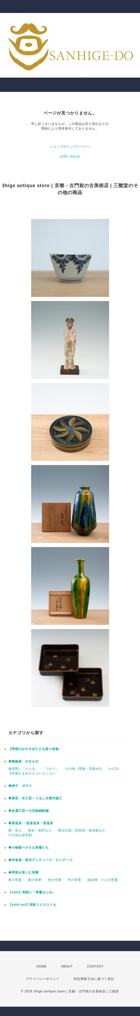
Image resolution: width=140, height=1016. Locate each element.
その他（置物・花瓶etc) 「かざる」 (93, 768)
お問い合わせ (70, 156)
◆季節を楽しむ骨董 (23, 872)
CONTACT (95, 966)
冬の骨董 (74, 880)
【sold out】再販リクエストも (32, 904)
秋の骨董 (55, 880)
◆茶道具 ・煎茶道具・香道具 (30, 823)
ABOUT (67, 966)
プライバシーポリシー (42, 979)
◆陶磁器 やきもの (23, 761)
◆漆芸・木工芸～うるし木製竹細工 (35, 798)
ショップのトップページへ (70, 146)
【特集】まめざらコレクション (32, 773)
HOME (41, 966)
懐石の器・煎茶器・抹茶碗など (81, 830)
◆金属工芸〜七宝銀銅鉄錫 (28, 811)
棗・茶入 (15, 830)
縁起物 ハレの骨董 (103, 880)
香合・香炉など (40, 830)
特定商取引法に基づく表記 (94, 979)
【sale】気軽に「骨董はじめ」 (32, 892)
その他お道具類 (20, 835)
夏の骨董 (35, 880)
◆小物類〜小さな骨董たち (28, 847)
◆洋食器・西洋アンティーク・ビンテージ (40, 860)
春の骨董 (15, 880)
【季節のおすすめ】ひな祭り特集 (33, 749)
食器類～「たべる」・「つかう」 (33, 768)
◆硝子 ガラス (20, 786)
